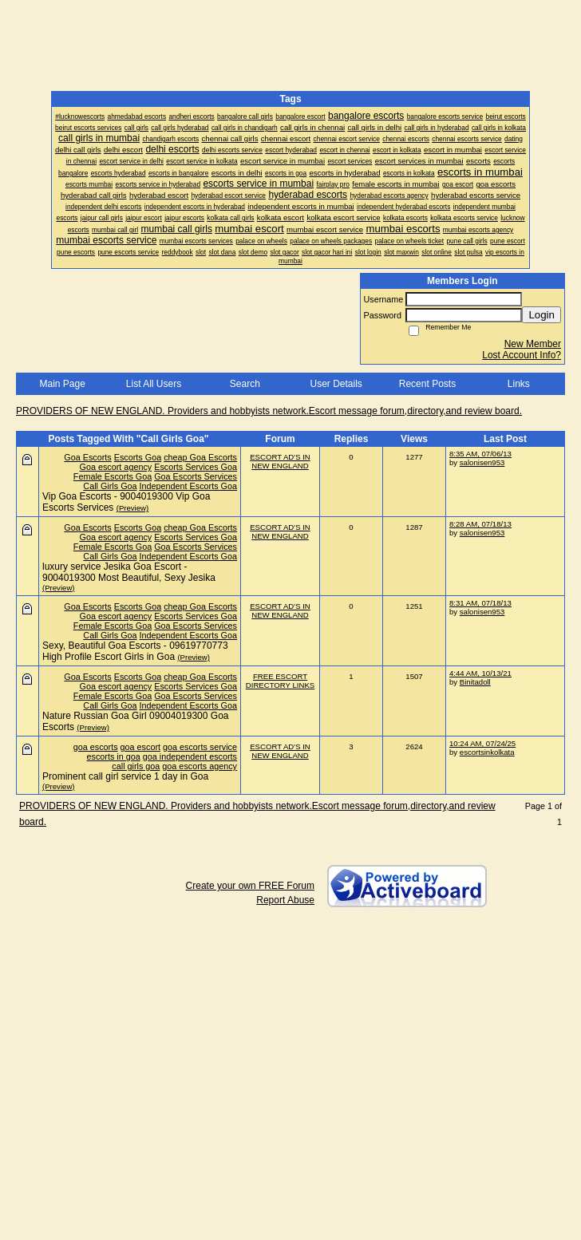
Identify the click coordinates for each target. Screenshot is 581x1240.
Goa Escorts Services (195, 476)
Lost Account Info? (521, 355)
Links (519, 383)
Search (245, 383)
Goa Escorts (87, 457)
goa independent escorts (190, 756)
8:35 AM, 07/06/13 (480, 453)
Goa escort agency (116, 467)
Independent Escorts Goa (188, 486)
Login (541, 315)
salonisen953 (482, 462)
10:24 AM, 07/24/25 (482, 743)
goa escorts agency (199, 766)
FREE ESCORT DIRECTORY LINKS (280, 680)
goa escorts (95, 747)
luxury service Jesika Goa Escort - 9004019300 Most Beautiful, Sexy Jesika (128, 572)
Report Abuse (285, 900)
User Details (336, 383)
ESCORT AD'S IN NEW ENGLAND (280, 461)
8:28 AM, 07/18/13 (480, 523)
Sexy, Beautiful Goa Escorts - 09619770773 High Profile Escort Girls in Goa (135, 651)
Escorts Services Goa (195, 467)
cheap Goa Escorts (200, 457)
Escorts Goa (137, 457)
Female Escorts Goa (112, 476)
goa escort (140, 747)
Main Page (62, 383)
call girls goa (136, 766)
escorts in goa (113, 756)
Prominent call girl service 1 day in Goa (125, 776)
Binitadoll (475, 681)
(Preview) (133, 508)
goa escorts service (200, 747)
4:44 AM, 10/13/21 (480, 673)
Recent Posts (427, 383)
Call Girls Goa (109, 486)
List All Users (153, 383)
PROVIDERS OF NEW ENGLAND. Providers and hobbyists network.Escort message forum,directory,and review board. (269, 411)
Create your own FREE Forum (250, 885)
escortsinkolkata (487, 752)
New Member (532, 343)
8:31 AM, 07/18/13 (480, 602)
